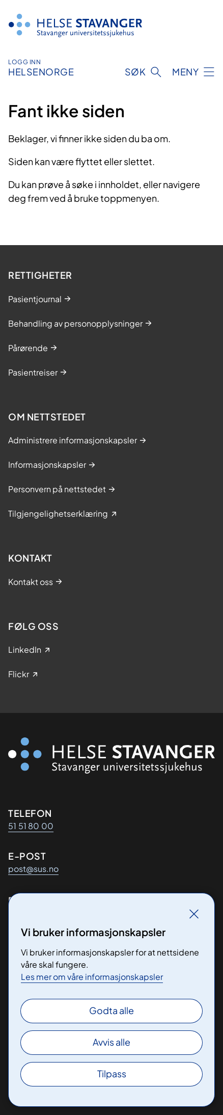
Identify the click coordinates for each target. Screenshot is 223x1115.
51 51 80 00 (30, 825)
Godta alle (111, 1010)
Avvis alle (111, 1042)
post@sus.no (33, 868)
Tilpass (111, 1073)
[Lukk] (194, 914)
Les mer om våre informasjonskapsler (92, 976)
